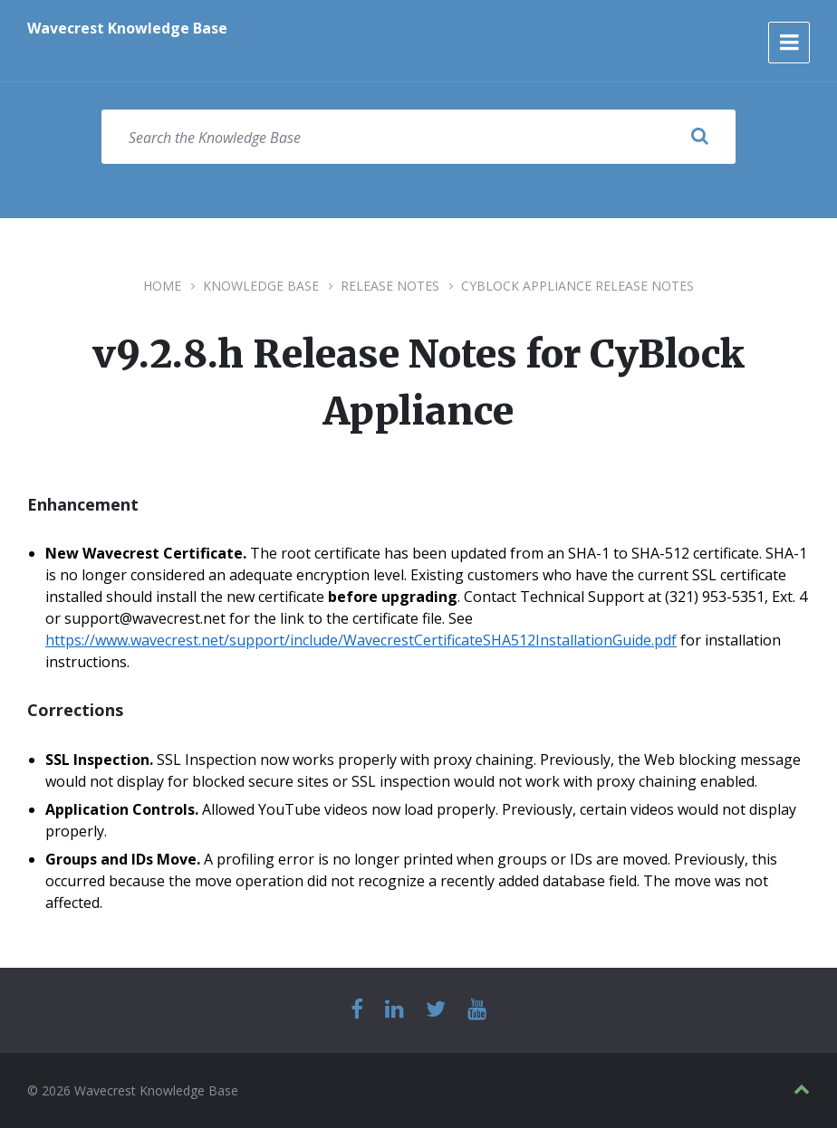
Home (162, 285)
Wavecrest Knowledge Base (127, 28)
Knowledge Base (261, 285)
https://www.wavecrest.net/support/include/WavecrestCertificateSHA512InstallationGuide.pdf (361, 640)
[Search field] (418, 137)
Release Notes (390, 285)
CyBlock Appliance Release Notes (577, 285)
